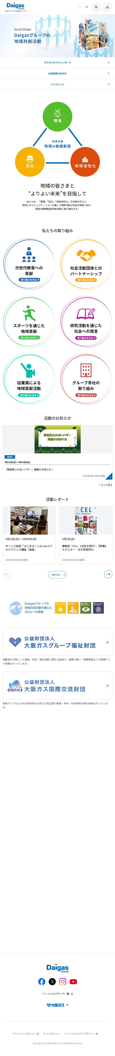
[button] (108, 574)
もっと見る (106, 484)
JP (86, 7)
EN (80, 7)
